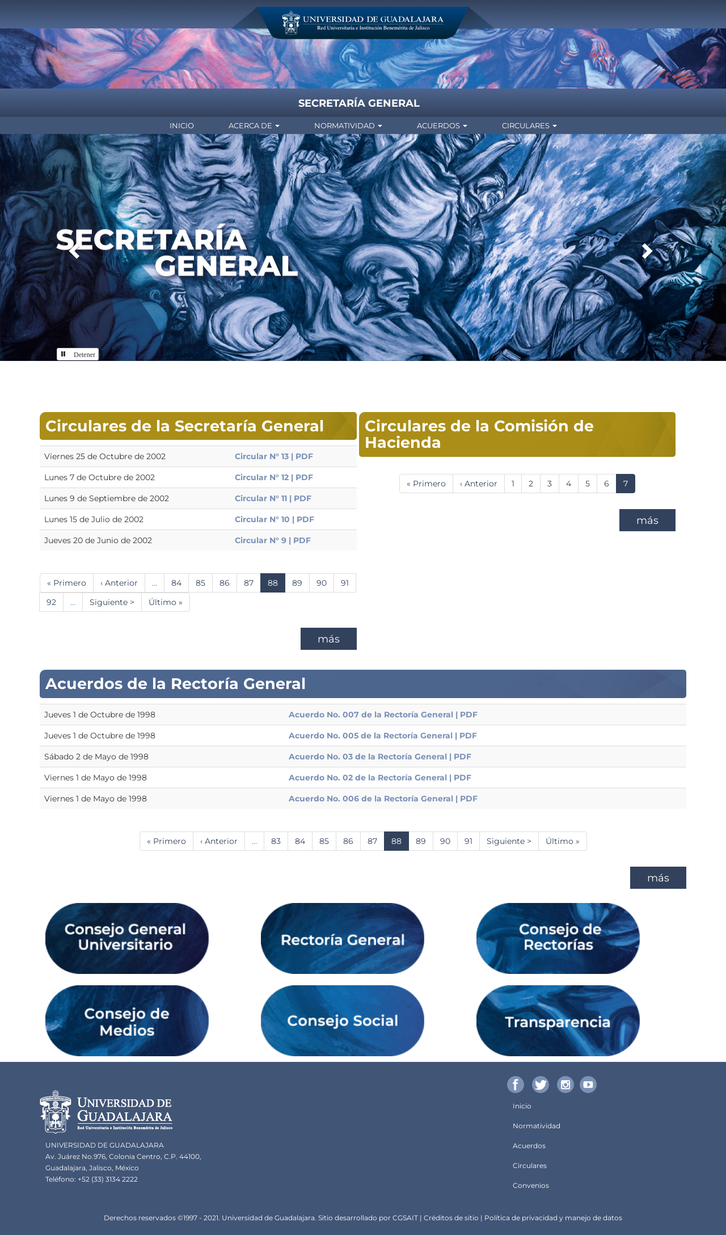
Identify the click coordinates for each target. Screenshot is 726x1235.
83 (279, 840)
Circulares (529, 125)
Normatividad (348, 125)
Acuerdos (442, 125)
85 (204, 582)
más (329, 639)
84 (180, 582)
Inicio (182, 125)
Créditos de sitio (451, 1217)
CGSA (402, 1217)
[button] (72, 247)
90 (325, 582)
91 (348, 582)
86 (228, 582)
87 (252, 582)
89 (301, 582)
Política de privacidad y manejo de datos (553, 1217)
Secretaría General (359, 103)
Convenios (531, 1185)
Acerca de (254, 125)
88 (276, 585)
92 (55, 602)
